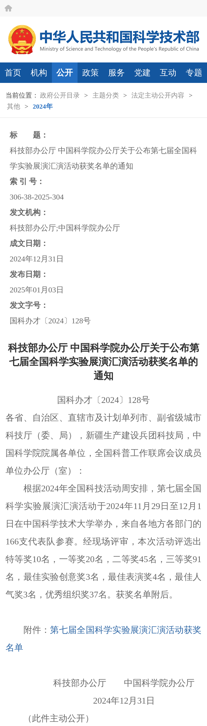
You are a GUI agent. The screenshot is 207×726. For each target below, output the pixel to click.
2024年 (43, 106)
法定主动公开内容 (157, 95)
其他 (13, 106)
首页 (13, 72)
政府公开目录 (60, 95)
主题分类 (105, 95)
